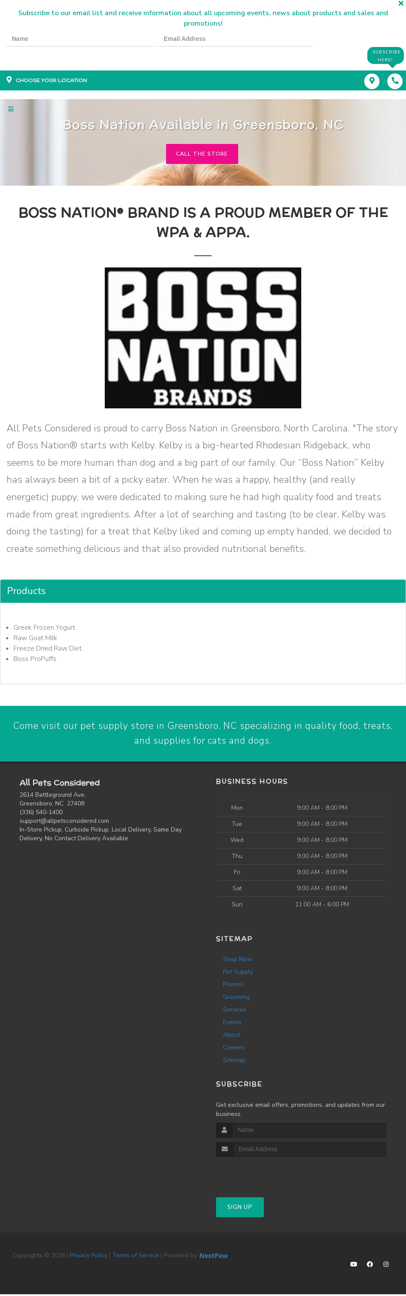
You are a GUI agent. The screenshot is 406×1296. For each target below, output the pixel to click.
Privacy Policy (88, 1257)
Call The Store (202, 154)
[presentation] (36, 55)
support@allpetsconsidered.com (64, 822)
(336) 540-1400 (41, 814)
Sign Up (240, 1209)
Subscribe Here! (386, 55)
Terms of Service (135, 1257)
